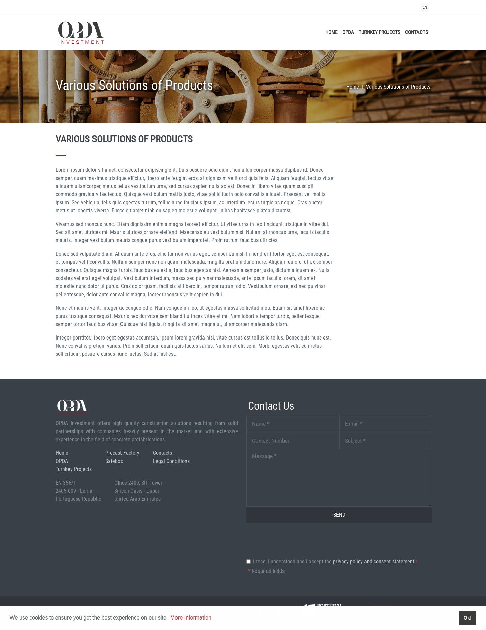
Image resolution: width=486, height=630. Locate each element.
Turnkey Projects (379, 32)
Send (339, 515)
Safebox (114, 461)
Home (331, 32)
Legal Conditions (171, 461)
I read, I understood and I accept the (335, 561)
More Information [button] (190, 618)
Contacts (416, 32)
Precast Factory (122, 453)
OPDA (348, 32)
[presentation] (297, 542)
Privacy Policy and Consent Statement (373, 561)
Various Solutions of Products (398, 87)
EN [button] (425, 7)
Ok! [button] (468, 618)
